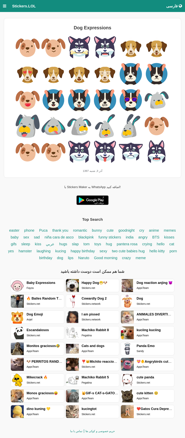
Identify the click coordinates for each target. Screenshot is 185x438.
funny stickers (110, 237)
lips (70, 258)
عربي (50, 244)
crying (147, 244)
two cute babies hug (128, 251)
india (129, 237)
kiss (38, 244)
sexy (103, 251)
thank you (60, 230)
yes (11, 251)
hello (161, 244)
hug (109, 244)
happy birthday (83, 251)
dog (60, 258)
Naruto (83, 258)
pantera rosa (127, 244)
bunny (97, 230)
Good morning (106, 258)
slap (75, 244)
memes (170, 230)
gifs (14, 244)
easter (14, 230)
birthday (46, 258)
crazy (126, 258)
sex (26, 237)
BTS (156, 237)
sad (37, 237)
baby (15, 237)
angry (142, 237)
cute (110, 230)
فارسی (174, 6)
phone (29, 230)
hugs (63, 244)
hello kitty (157, 251)
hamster (25, 251)
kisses (169, 237)
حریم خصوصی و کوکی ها (100, 431)
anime (154, 230)
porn (173, 251)
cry (141, 230)
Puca (43, 230)
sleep (25, 244)
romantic (80, 230)
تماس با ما (76, 431)
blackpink (86, 237)
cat (171, 244)
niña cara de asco (59, 237)
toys (97, 244)
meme (141, 258)
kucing (60, 251)
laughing (44, 251)
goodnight (127, 230)
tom (86, 244)
